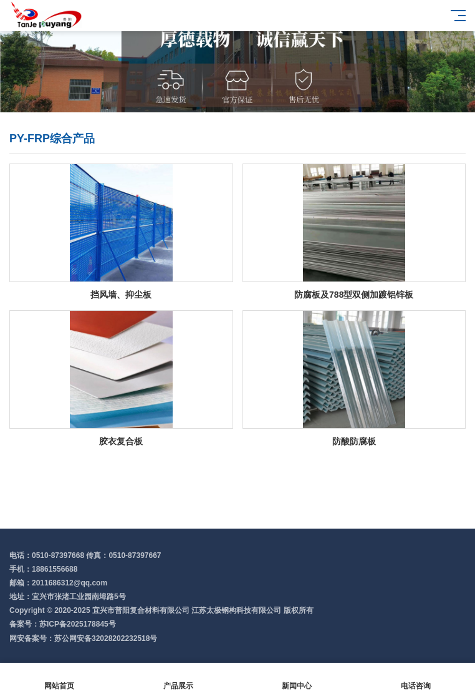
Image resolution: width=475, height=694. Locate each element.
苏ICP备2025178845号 (77, 624)
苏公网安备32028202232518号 (105, 638)
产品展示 (178, 678)
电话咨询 (416, 678)
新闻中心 (297, 678)
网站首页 (59, 678)
